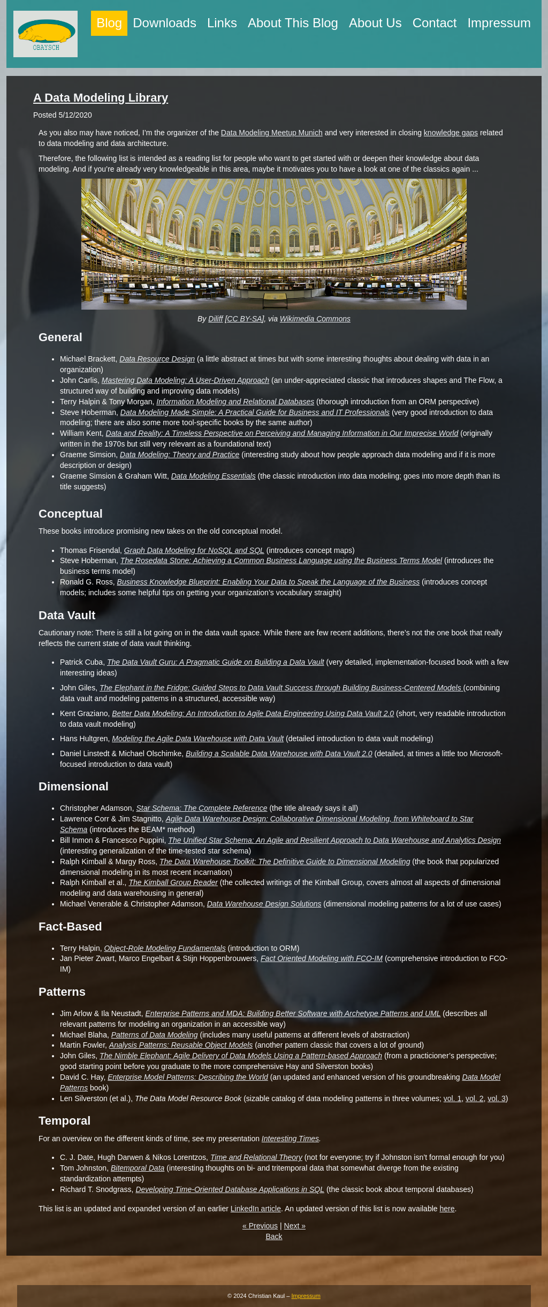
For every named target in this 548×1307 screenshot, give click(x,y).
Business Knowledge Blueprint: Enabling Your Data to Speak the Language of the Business (268, 582)
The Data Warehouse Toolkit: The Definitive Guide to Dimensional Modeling (284, 861)
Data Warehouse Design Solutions (264, 903)
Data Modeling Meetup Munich (272, 132)
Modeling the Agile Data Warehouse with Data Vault (198, 738)
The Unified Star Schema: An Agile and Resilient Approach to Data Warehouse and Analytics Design (334, 840)
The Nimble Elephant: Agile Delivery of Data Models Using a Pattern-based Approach (241, 1055)
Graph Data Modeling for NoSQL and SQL (194, 550)
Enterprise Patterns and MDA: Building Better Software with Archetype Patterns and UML (293, 1013)
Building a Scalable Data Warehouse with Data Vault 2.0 (279, 753)
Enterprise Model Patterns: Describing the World (188, 1077)
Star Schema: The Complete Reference (201, 808)
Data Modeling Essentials (213, 476)
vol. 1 (452, 1098)
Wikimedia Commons (315, 318)
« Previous (260, 1225)
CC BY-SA (244, 318)
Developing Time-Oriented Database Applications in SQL (229, 1189)
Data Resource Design (157, 359)
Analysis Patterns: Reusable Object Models (181, 1045)
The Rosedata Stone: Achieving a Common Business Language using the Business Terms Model (281, 560)
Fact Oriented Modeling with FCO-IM (322, 958)
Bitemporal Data (137, 1168)
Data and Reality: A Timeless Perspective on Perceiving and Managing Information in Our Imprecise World (282, 433)
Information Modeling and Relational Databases (235, 401)
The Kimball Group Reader (173, 882)
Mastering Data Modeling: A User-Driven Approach (185, 380)
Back (273, 1236)
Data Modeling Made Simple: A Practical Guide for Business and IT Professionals (255, 412)
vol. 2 (474, 1098)
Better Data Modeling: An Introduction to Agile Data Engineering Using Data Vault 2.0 (253, 713)
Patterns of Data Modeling (154, 1035)
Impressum (306, 1296)
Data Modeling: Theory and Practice (179, 454)
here (446, 1208)
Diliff (215, 318)
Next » (295, 1225)
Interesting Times (290, 1138)
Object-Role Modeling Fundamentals (164, 948)
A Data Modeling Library (100, 97)
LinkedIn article (256, 1208)
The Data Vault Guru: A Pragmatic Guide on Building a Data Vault (215, 662)
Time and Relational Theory (256, 1157)
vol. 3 (496, 1098)
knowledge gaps (451, 132)
